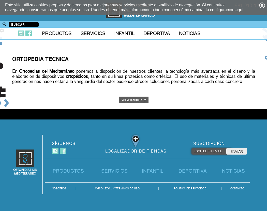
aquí (239, 9)
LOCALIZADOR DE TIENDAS (136, 151)
